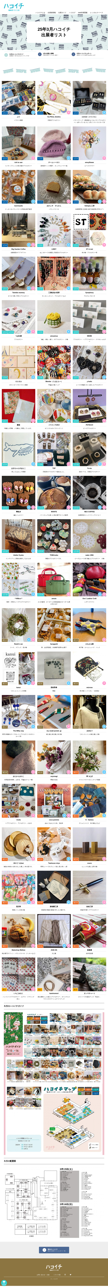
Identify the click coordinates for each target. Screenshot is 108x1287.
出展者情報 (52, 12)
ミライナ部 (56, 1276)
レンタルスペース (96, 12)
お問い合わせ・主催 (43, 1276)
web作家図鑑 (82, 12)
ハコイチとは (40, 12)
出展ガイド (62, 12)
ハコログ (72, 12)
